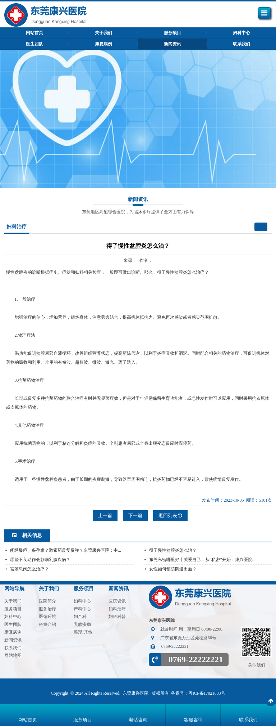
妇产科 (80, 616)
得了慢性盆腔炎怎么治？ (173, 550)
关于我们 (103, 32)
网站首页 (27, 719)
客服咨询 (193, 719)
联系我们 (241, 43)
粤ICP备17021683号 (206, 693)
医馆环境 (47, 616)
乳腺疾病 (82, 624)
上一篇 (105, 515)
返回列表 (170, 515)
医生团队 (34, 43)
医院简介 (47, 601)
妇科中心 (241, 32)
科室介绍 (47, 624)
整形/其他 (83, 632)
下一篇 (135, 515)
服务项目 (172, 32)
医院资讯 (117, 601)
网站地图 (13, 655)
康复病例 (103, 43)
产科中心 (82, 608)
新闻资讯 (172, 43)
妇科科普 (117, 616)
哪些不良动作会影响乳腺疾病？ (40, 559)
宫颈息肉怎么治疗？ (29, 569)
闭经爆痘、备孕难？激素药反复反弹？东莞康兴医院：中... (65, 550)
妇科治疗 (117, 608)
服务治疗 (47, 608)
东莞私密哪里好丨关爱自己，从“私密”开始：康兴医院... (202, 559)
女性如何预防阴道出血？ (173, 569)
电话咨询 (138, 719)
